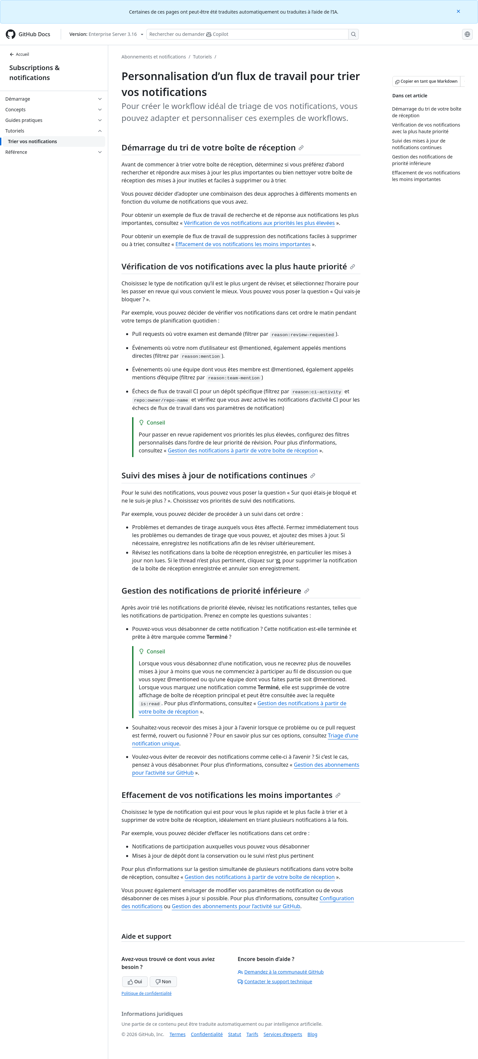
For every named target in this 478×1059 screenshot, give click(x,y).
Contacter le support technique (275, 981)
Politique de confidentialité (146, 993)
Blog (312, 1034)
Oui (135, 981)
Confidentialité (207, 1034)
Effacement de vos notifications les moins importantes (242, 244)
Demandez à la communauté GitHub (281, 972)
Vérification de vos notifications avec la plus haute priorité (238, 266)
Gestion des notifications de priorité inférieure (215, 590)
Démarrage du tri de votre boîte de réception (212, 147)
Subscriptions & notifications (34, 72)
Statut (234, 1034)
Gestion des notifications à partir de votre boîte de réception (243, 450)
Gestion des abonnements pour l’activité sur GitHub (236, 906)
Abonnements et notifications (153, 56)
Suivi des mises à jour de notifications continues (218, 475)
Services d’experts (283, 1034)
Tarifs (252, 1034)
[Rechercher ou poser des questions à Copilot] (252, 34)
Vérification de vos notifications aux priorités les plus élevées (259, 223)
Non (163, 981)
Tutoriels (202, 56)
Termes (178, 1034)
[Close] (459, 11)
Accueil (19, 54)
